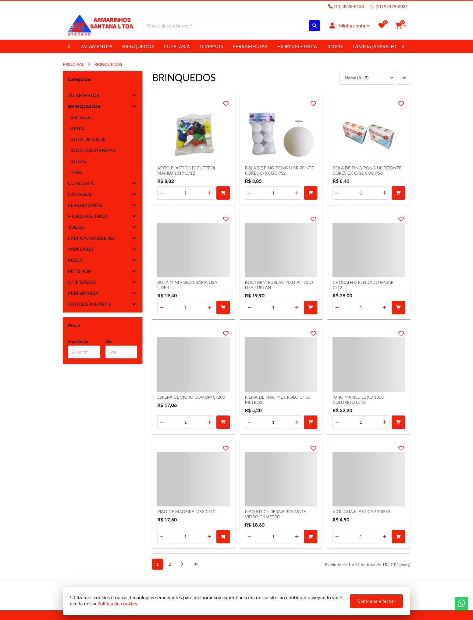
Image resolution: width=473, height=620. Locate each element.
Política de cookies (117, 603)
